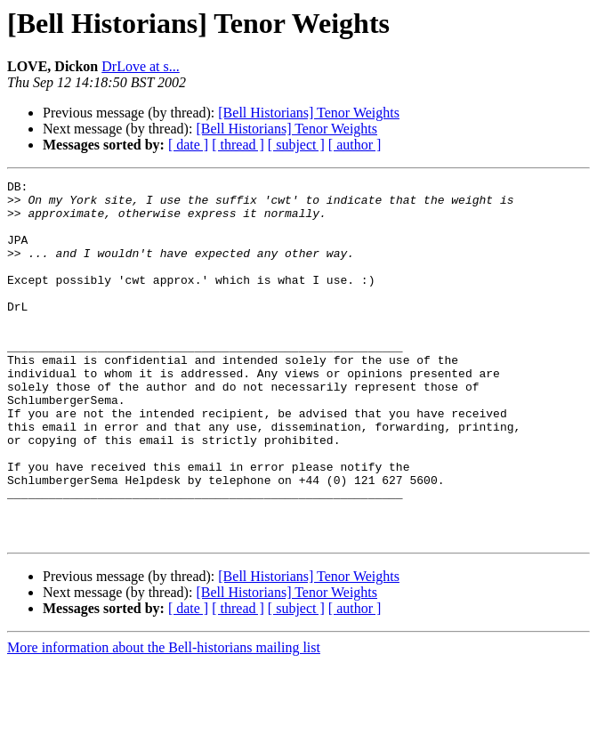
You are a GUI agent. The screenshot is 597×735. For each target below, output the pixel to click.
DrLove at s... (140, 66)
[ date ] (188, 144)
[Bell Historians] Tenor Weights (308, 112)
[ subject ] (296, 144)
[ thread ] (238, 144)
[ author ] (355, 144)
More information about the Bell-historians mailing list (163, 719)
